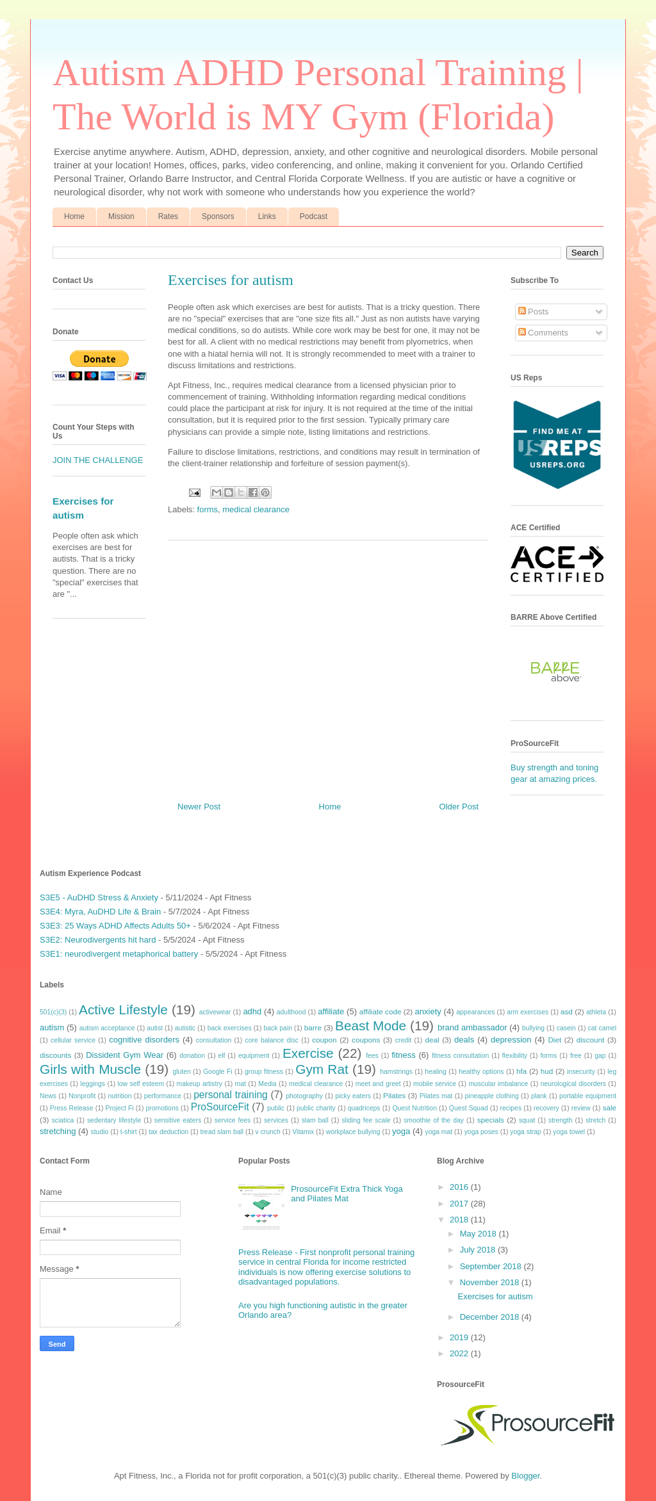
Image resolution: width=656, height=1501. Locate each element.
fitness (403, 1055)
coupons (366, 1039)
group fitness (264, 1071)
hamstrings (396, 1071)
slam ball (315, 1120)
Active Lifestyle (123, 1009)
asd (567, 1011)
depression (511, 1039)
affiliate (331, 1011)
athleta (596, 1012)
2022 (460, 1353)
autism (52, 1027)
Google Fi (217, 1071)
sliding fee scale (365, 1120)
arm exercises (527, 1012)
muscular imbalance (498, 1083)
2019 (460, 1337)
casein (566, 1028)
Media (267, 1083)
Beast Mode (370, 1025)
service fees (233, 1120)
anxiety (428, 1011)
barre (313, 1027)
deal (432, 1039)
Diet (554, 1039)
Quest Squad (468, 1108)
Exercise (308, 1053)
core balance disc (272, 1040)
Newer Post (198, 806)
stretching (58, 1131)
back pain (277, 1028)
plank (539, 1095)
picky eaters (353, 1095)
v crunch (268, 1131)
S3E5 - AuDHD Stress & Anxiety (99, 897)
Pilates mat (436, 1095)
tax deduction (168, 1131)
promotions (161, 1108)
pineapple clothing (492, 1095)
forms (207, 509)
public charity (316, 1108)
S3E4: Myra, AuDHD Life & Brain (100, 911)
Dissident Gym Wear (124, 1055)
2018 (460, 1219)
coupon (324, 1039)
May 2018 (479, 1233)
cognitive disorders (144, 1039)
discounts (55, 1055)
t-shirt (128, 1131)
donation (192, 1055)
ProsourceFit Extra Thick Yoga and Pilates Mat (347, 1194)
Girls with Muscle (90, 1069)
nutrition (120, 1095)
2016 (460, 1187)
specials (490, 1120)
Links (267, 216)
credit (403, 1040)
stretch (595, 1120)
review (581, 1108)
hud (547, 1071)
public (275, 1108)
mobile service (434, 1083)
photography (304, 1095)
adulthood (291, 1012)
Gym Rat (321, 1069)
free (576, 1055)
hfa (521, 1071)
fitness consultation (460, 1055)
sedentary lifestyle (114, 1120)
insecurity (581, 1071)
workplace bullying (353, 1131)
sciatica (63, 1120)
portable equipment (587, 1095)
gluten (181, 1071)
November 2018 (490, 1282)
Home (74, 216)
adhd (252, 1011)
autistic (185, 1028)
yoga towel (569, 1131)
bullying (533, 1028)
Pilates (394, 1095)
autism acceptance (107, 1028)
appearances (475, 1012)
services (276, 1120)
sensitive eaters (177, 1120)
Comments (543, 332)
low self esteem (141, 1083)
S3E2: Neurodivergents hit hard (98, 940)
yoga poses (481, 1131)
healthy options (481, 1071)
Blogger (525, 1476)
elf (221, 1055)
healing (436, 1071)
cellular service (73, 1040)
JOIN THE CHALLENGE (98, 460)
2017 (460, 1203)
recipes (511, 1108)
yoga (401, 1131)
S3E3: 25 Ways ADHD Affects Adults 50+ (115, 925)
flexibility (514, 1055)
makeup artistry (200, 1083)
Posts (533, 311)
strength (560, 1120)
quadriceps (364, 1108)
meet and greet (378, 1083)
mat (240, 1083)
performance (162, 1095)
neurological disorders (573, 1083)
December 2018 (490, 1317)
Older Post (459, 806)
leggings (92, 1083)
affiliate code (380, 1011)
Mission (121, 216)
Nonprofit (82, 1095)
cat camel (602, 1028)
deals (464, 1039)
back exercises (230, 1028)
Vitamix (303, 1131)
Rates (168, 216)
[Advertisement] (328, 666)
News (48, 1095)
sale (609, 1107)
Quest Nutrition (414, 1108)
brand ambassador (472, 1027)
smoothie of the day (434, 1120)
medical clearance (256, 509)
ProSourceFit (220, 1106)
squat (527, 1120)
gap (599, 1055)
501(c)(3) (53, 1012)
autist (155, 1028)
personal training (230, 1094)
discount (591, 1039)
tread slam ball (222, 1131)
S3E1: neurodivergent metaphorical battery (119, 954)
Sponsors (218, 216)
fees (372, 1055)
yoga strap (525, 1131)
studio (100, 1131)
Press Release (72, 1108)
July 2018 (479, 1249)
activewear (215, 1012)
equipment (254, 1055)
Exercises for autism (494, 1296)
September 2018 (492, 1266)
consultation (213, 1040)
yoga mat (438, 1131)
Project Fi (119, 1108)
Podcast (313, 216)
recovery (546, 1108)
